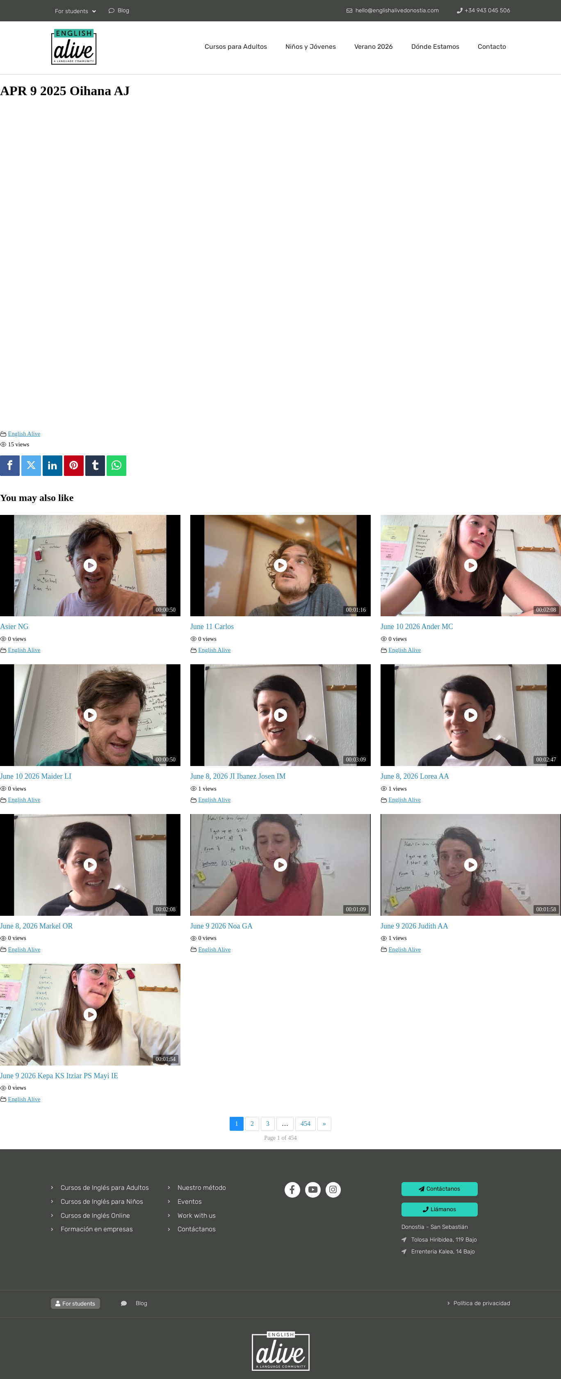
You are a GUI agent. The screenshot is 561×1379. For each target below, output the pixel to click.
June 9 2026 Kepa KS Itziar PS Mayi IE (59, 1076)
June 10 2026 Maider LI (35, 776)
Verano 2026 (373, 46)
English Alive (24, 433)
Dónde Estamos (435, 46)
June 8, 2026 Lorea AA (415, 776)
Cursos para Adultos (236, 46)
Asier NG (14, 626)
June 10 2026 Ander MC (417, 626)
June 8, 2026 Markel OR (36, 926)
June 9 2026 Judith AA (414, 926)
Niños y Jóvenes (310, 46)
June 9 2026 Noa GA (221, 926)
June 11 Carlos (212, 626)
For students (75, 11)
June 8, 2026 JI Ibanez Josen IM (237, 776)
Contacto (492, 46)
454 (305, 1123)
